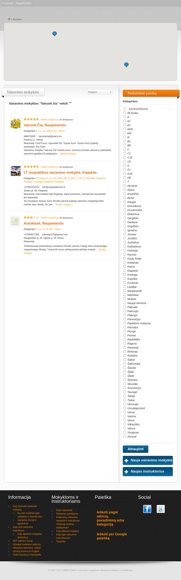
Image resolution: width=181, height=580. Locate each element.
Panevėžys (131, 319)
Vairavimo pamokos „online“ (27, 547)
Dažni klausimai (64, 510)
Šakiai (129, 359)
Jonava (129, 234)
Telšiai (129, 396)
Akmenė (130, 185)
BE (72, 178)
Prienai (129, 335)
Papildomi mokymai (53, 181)
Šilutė (128, 375)
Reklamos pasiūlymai (67, 513)
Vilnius (61, 131)
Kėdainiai (131, 262)
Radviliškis (131, 339)
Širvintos (130, 379)
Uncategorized (134, 408)
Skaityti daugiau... (69, 153)
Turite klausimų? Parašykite (27, 554)
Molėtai (129, 299)
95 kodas (40, 178)
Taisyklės (61, 541)
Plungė (129, 331)
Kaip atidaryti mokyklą (67, 531)
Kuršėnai (130, 282)
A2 (43, 131)
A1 (40, 131)
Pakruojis (130, 311)
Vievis (128, 420)
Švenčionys (132, 388)
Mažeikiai (131, 295)
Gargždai (90, 178)
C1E (128, 157)
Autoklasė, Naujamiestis (44, 223)
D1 (127, 169)
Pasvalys (130, 327)
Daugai (129, 202)
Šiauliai (129, 367)
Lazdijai (129, 286)
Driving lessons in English (26, 551)
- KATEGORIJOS (135, 109)
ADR (59, 178)
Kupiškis (130, 278)
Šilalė (128, 371)
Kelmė (129, 266)
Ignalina (130, 230)
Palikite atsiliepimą (49, 119)
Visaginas (131, 432)
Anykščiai (131, 193)
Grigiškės (131, 226)
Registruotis (23, 3)
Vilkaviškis (131, 424)
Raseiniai (130, 347)
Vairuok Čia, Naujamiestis (45, 125)
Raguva (130, 343)
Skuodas (130, 384)
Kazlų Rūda (132, 258)
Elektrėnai (131, 214)
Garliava (130, 222)
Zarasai (129, 436)
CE (79, 178)
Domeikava (132, 206)
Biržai (128, 197)
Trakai (129, 400)
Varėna (129, 416)
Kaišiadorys (132, 246)
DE (127, 177)
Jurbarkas (131, 242)
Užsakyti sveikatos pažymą (27, 544)
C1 (127, 153)
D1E (128, 173)
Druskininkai (132, 210)
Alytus (129, 189)
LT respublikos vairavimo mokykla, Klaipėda (60, 172)
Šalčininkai (131, 363)
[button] (54, 33)
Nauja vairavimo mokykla (151, 460)
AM (48, 131)
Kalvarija (130, 250)
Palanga (38, 181)
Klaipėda (100, 178)
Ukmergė (130, 404)
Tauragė (130, 392)
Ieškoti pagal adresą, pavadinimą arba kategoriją (110, 518)
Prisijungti (7, 3)
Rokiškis (130, 355)
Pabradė (130, 307)
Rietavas (130, 351)
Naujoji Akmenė (134, 303)
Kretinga (28, 181)
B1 (55, 131)
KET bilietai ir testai (23, 541)
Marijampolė (132, 291)
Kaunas (129, 254)
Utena (128, 412)
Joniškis (130, 238)
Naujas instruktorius (147, 471)
